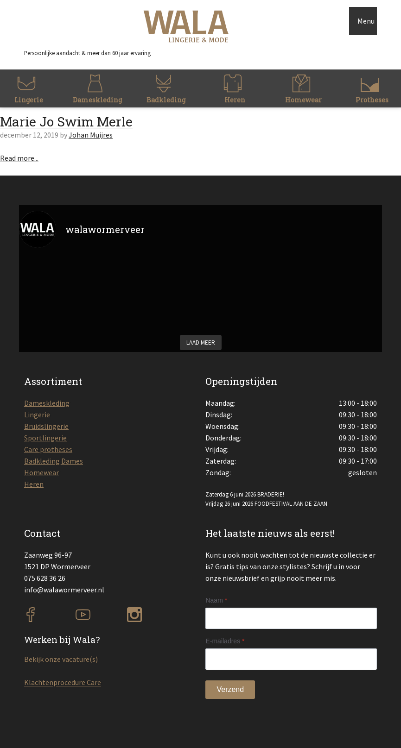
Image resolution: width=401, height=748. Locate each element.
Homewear (41, 472)
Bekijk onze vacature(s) (61, 659)
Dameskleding (47, 403)
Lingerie (37, 414)
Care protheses (48, 449)
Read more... (19, 158)
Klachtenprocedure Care (62, 682)
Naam (216, 600)
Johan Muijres (91, 134)
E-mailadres (224, 641)
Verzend (230, 689)
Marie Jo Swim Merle (66, 121)
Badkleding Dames (53, 460)
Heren (34, 484)
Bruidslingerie (46, 426)
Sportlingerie (45, 437)
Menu (366, 20)
